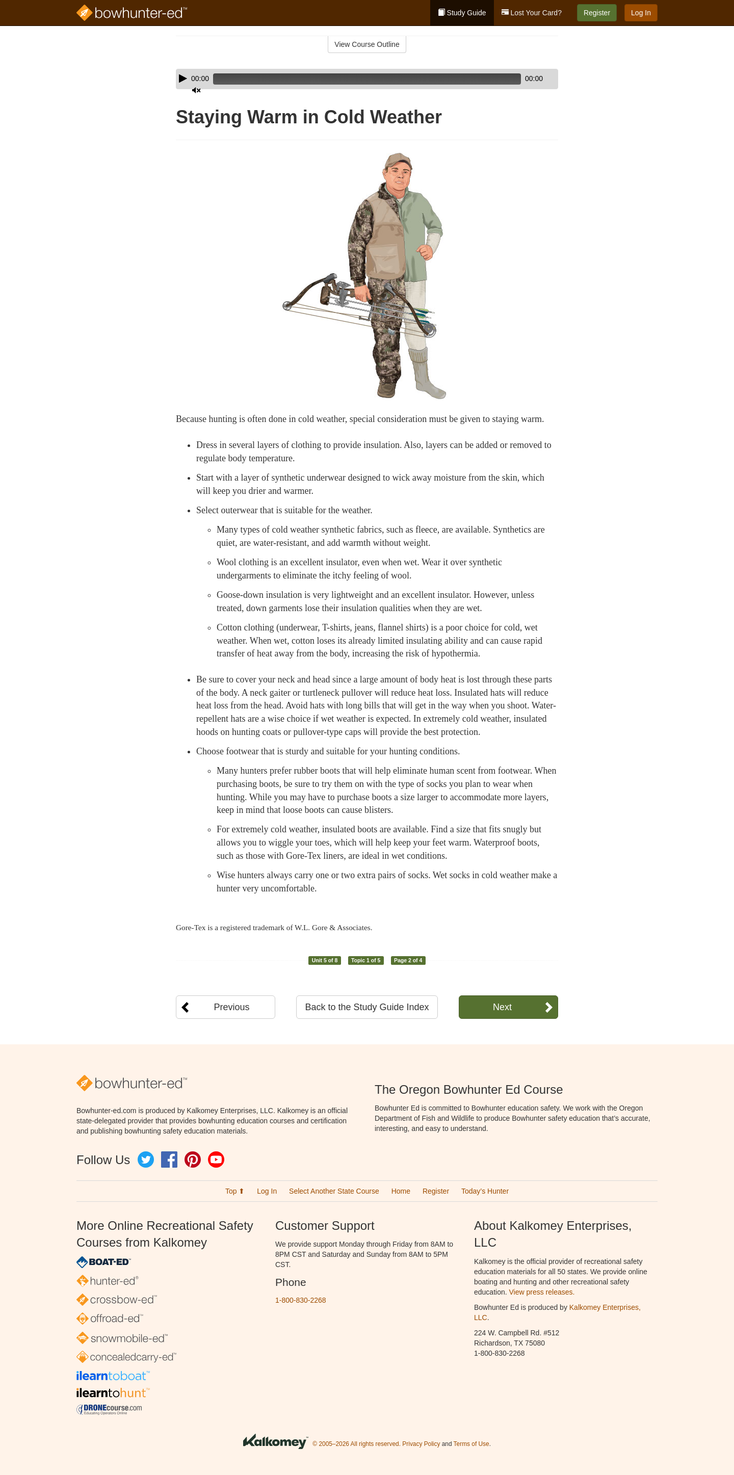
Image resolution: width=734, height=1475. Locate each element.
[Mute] (522, 79)
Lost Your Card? (532, 13)
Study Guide (462, 13)
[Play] (183, 78)
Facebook (169, 1159)
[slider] (352, 79)
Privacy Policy (421, 1443)
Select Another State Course (334, 1191)
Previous (231, 1007)
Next (502, 1007)
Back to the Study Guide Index (367, 1007)
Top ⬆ (235, 1191)
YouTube (216, 1159)
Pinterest (193, 1159)
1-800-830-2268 (300, 1300)
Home (400, 1191)
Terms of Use (471, 1443)
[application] (367, 79)
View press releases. (542, 1292)
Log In (641, 13)
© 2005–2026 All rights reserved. (356, 1443)
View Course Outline (366, 44)
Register (597, 13)
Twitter (146, 1159)
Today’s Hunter (485, 1191)
